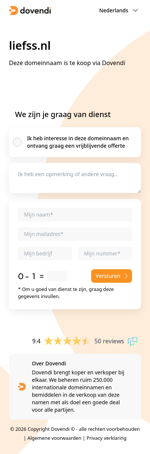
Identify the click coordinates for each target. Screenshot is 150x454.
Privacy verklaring (107, 438)
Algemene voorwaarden (54, 438)
